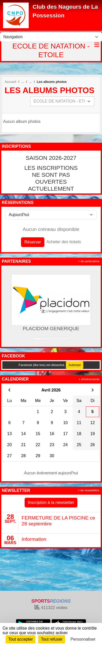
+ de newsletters (88, 490)
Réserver (32, 242)
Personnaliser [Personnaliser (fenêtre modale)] (83, 639)
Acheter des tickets (63, 242)
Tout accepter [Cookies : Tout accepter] (20, 639)
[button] (7, 306)
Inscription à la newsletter (51, 502)
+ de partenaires (88, 261)
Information (34, 539)
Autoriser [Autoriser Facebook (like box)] (74, 365)
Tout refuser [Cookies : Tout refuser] (51, 639)
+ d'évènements (89, 379)
